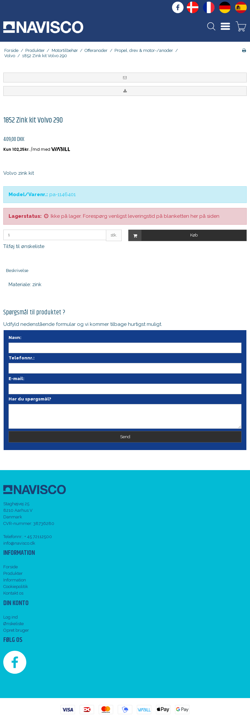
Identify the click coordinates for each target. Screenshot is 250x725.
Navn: (15, 337)
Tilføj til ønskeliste (23, 246)
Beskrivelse (17, 270)
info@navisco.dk (19, 543)
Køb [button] (163, 235)
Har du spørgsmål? (30, 398)
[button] (125, 77)
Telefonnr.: (22, 357)
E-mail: (16, 378)
